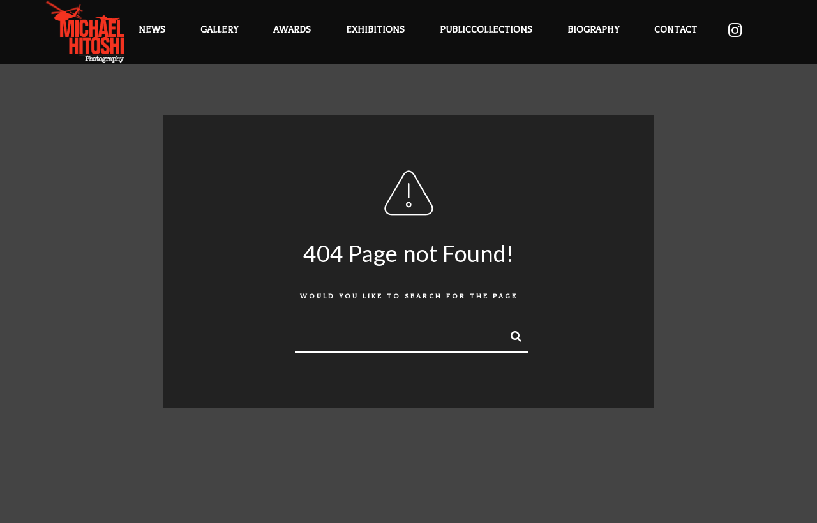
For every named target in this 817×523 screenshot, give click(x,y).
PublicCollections (486, 29)
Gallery (219, 29)
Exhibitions (375, 29)
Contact (675, 29)
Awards (292, 29)
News (152, 29)
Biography (593, 29)
